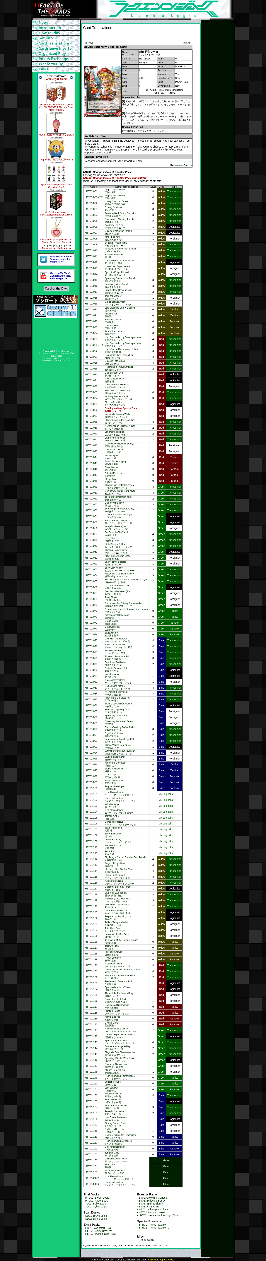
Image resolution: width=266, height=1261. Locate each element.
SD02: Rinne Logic (96, 1218)
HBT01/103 (91, 805)
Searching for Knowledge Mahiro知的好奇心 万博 (121, 740)
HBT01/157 (91, 1124)
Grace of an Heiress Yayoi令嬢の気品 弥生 (117, 587)
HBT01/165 (91, 1172)
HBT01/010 (91, 250)
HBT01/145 (91, 1054)
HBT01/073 (91, 628)
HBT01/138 (91, 1012)
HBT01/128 (91, 953)
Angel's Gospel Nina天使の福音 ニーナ (115, 191)
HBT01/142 (91, 1036)
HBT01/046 (91, 469)
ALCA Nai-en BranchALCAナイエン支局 (115, 1172)
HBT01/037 (91, 415)
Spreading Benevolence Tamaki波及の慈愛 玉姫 (120, 279)
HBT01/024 (91, 333)
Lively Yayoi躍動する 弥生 (112, 539)
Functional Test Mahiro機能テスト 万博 (116, 663)
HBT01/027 (91, 356)
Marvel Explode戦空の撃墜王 (112, 1018)
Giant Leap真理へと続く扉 (112, 776)
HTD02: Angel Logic (96, 1200)
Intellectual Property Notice (161, 1259)
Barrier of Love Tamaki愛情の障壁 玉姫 (116, 894)
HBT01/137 (91, 1006)
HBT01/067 (91, 593)
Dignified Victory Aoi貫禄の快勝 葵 (115, 734)
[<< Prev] (88, 43)
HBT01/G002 (92, 1184)
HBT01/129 (91, 959)
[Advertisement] (126, 35)
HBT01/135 (91, 994)
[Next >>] (187, 43)
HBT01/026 (91, 350)
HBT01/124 (91, 929)
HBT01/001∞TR (93, 197)
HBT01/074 (91, 634)
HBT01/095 (91, 758)
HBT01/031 (91, 380)
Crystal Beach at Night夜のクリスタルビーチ (116, 1160)
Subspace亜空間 (110, 1166)
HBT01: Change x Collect (153, 1209)
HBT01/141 (91, 1030)
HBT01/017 (91, 291)
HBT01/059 (91, 545)
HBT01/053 (91, 510)
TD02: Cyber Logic (96, 1206)
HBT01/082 (91, 681)
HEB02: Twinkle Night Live (100, 1233)
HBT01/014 (91, 274)
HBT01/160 (91, 1142)
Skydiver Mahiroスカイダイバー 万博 (115, 652)
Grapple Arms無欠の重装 (111, 622)
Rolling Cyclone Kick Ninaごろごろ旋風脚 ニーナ (117, 900)
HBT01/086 (91, 705)
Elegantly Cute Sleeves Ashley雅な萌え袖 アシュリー (120, 1053)
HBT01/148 (91, 1071)
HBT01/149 (91, 1077)
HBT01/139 (91, 1018)
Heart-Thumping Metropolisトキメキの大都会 (118, 1142)
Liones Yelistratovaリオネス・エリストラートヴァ (120, 799)
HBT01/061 (91, 557)
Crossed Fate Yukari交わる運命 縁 (115, 362)
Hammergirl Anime (56, 79)
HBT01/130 (91, 965)
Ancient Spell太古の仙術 (111, 457)
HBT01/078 (91, 658)
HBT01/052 (91, 504)
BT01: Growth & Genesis (153, 1197)
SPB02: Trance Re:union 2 (154, 1227)
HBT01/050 (91, 492)
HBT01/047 (91, 474)
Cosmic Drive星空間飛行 (111, 1024)
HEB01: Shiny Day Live (98, 1230)
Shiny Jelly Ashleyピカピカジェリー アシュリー (119, 569)
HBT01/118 (91, 894)
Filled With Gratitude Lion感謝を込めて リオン (117, 392)
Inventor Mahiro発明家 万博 (112, 675)
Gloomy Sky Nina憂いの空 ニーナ (113, 208)
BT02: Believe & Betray (152, 1200)
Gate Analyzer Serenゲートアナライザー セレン (118, 681)
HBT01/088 (91, 717)
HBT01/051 (91, 498)
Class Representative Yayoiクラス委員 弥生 (118, 516)
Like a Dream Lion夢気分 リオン (114, 374)
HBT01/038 (91, 421)
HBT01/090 (91, 729)
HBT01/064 (91, 575)
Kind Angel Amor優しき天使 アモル (114, 238)
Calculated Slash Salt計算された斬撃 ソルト (116, 1000)
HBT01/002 (91, 203)
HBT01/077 (91, 652)
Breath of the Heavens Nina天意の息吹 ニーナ (118, 291)
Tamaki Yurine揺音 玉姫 (112, 817)
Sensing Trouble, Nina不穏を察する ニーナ (116, 244)
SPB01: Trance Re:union (153, 1224)
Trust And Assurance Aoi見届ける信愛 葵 (117, 658)
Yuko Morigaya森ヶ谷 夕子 (112, 805)
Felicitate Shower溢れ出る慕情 (113, 953)
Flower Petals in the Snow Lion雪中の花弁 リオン (120, 421)
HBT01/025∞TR (93, 344)
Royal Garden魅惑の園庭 (111, 468)
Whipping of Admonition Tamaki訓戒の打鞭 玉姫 (120, 250)
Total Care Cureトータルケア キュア (115, 929)
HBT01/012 (91, 262)
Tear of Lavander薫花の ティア (113, 297)
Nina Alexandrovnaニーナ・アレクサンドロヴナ (119, 793)
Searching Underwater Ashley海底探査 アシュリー (119, 510)
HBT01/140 (91, 1024)
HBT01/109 (91, 841)
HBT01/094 (91, 752)
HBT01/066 (91, 587)
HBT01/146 (91, 1059)
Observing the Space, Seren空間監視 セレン (119, 723)
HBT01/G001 (92, 1178)
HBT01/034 (91, 398)
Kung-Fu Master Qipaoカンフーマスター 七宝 (116, 528)
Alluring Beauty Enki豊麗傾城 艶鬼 (115, 1071)
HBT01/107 (91, 829)
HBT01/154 (91, 1107)
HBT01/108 (91, 835)
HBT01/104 (91, 811)
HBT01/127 (91, 947)
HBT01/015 (91, 279)
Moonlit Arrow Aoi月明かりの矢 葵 (113, 1095)
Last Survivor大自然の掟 (111, 1089)
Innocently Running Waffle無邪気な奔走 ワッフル (117, 415)
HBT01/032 (91, 386)
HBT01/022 (91, 321)
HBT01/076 (91, 646)
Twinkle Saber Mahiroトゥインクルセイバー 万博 (118, 646)
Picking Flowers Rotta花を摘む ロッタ (115, 1124)
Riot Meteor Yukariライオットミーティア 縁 (117, 965)
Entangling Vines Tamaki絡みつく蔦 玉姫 (117, 285)
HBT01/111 (91, 853)
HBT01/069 (91, 604)
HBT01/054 (91, 516)
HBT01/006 (91, 226)
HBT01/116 (91, 882)
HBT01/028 (91, 362)
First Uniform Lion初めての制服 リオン (115, 403)
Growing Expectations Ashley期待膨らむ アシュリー (119, 1036)
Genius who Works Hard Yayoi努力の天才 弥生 (120, 492)
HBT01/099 (91, 782)
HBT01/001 (91, 191)
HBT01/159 (91, 1136)
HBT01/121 (91, 912)
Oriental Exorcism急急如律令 (113, 474)
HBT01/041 (91, 439)
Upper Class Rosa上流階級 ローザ (114, 451)
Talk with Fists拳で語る (112, 947)
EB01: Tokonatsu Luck (98, 1227)
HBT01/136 (91, 1000)
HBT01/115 (91, 876)
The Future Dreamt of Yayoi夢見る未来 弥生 (118, 498)
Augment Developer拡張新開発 (114, 788)
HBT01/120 (91, 906)
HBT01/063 (91, 569)
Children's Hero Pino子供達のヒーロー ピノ (116, 1130)
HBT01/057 (91, 534)
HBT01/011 (91, 256)
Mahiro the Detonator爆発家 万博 (115, 764)
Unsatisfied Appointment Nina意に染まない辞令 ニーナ (119, 262)
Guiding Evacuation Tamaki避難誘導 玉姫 (118, 232)
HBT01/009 (91, 244)
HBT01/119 (91, 900)
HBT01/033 (91, 392)
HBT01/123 (91, 924)
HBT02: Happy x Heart (152, 1212)
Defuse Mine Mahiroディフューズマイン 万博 (117, 687)
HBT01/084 (91, 693)
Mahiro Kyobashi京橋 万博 (113, 847)
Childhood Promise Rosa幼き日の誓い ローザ (117, 386)
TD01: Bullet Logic (95, 1203)
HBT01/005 (91, 220)
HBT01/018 (91, 297)
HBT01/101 (91, 794)
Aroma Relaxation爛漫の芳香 (113, 333)
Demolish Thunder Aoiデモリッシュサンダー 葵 (117, 640)
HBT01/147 (91, 1065)
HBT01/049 (91, 486)
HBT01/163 (91, 1160)
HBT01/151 (91, 1089)
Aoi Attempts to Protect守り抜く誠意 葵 (116, 693)
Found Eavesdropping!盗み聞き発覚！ (116, 463)
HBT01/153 (91, 1101)
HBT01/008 (91, 238)
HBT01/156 (91, 1119)
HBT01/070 (91, 610)
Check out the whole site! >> (56, 248)
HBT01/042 (91, 445)
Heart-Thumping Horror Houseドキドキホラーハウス (120, 1077)
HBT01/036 (91, 409)
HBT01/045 (91, 463)
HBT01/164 (91, 1166)
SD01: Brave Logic (96, 1215)
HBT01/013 (91, 268)
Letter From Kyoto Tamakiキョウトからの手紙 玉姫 (117, 912)
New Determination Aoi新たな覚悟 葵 (116, 1118)
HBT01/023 (91, 327)
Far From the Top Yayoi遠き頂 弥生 (116, 533)
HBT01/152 (91, 1095)
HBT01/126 (91, 941)
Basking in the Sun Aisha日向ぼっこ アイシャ (117, 935)
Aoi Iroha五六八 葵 (109, 853)
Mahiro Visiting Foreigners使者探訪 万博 (117, 746)
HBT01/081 (91, 675)
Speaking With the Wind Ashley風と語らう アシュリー (120, 1059)
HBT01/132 (91, 977)
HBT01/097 (91, 770)
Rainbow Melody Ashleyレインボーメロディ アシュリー (120, 1030)
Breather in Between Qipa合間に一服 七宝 (117, 593)
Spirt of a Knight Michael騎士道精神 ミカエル (117, 273)
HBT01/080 (91, 669)
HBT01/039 (91, 427)
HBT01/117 (91, 888)
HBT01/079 (91, 664)
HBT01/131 (91, 971)
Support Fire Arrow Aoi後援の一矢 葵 (116, 1107)
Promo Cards (146, 1239)
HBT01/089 (91, 723)
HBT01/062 (91, 563)
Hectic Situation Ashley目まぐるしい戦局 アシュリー (119, 522)
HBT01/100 (91, 788)
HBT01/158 (91, 1130)
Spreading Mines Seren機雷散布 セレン (116, 717)
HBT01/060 (91, 551)
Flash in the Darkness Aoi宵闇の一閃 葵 (117, 699)
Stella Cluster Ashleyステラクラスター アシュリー (119, 545)
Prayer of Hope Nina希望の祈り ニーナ (115, 864)
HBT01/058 (91, 539)
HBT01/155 (91, 1113)
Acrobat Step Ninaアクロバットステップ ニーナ (119, 882)
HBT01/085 (91, 699)
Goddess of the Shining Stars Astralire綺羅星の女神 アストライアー (123, 604)
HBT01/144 (91, 1048)
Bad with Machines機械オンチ (114, 770)
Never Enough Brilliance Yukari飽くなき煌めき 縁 (120, 427)
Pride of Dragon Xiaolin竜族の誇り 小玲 (116, 923)
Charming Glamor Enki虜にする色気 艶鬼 (116, 1065)
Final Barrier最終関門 (111, 315)
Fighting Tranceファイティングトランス (117, 1012)
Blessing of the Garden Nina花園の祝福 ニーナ (118, 870)
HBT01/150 (91, 1083)
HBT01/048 (91, 480)
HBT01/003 (91, 209)
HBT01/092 (91, 740)
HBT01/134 (91, 989)
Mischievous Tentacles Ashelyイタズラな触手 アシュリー (119, 486)
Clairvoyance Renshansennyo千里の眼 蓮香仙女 (119, 445)
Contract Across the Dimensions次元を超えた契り (120, 1136)
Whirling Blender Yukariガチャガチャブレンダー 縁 (118, 398)
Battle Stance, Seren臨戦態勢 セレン (115, 758)
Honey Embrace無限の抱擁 (113, 959)
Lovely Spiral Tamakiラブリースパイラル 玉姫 (117, 876)
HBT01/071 (91, 616)
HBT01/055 (91, 522)
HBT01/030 (91, 374)
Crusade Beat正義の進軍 (111, 327)
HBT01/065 (91, 581)
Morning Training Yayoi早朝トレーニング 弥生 (116, 551)
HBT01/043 (91, 451)
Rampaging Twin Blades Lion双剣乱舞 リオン (119, 356)
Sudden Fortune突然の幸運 (113, 1083)
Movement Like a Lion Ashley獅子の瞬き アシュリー (119, 575)
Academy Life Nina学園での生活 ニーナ (115, 226)
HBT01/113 (91, 864)
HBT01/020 (91, 309)
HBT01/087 (91, 711)
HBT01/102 (91, 799)
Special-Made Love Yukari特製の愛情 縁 (117, 988)
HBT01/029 (91, 368)
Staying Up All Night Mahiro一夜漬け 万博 (118, 705)
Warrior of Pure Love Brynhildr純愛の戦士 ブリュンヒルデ (119, 752)
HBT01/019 (91, 303)
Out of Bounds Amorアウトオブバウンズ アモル (118, 303)
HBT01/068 (91, 599)
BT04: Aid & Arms (149, 1206)
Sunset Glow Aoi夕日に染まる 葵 (113, 1101)
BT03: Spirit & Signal (151, 1203)
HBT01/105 (91, 817)
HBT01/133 (91, 983)
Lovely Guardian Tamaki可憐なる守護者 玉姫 (117, 203)
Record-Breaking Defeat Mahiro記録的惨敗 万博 (120, 728)
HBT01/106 (91, 823)
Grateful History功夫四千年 (112, 628)
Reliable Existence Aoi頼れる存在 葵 (116, 669)
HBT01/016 (91, 285)
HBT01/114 (91, 870)
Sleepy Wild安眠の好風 (110, 480)
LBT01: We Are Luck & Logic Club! (158, 1215)
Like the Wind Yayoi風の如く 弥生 (114, 504)
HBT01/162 (91, 1154)
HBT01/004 (91, 214)
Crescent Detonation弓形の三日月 (115, 1148)
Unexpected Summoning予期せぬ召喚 (117, 1006)
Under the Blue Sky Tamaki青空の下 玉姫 (118, 888)
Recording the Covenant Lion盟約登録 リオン (119, 368)
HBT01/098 (91, 776)
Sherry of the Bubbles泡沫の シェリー (115, 563)
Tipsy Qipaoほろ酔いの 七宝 (113, 598)
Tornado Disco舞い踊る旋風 (112, 1154)
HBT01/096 (91, 764)
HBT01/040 (91, 433)
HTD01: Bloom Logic (97, 1197)
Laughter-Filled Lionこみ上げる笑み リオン (116, 433)
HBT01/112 (91, 859)
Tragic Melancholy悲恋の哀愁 (114, 782)
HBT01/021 (91, 315)
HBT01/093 (91, 746)
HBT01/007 (91, 232)
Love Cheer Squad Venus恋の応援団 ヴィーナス (117, 268)
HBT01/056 (91, 528)
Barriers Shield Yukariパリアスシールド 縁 (115, 439)
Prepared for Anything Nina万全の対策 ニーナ (118, 917)
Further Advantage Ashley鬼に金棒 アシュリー (117, 1047)
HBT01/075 (91, 640)
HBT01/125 (91, 935)
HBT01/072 (91, 622)
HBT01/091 (91, 734)
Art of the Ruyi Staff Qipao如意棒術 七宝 (117, 557)
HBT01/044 (91, 457)
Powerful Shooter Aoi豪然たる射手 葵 (115, 1112)
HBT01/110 (91, 847)
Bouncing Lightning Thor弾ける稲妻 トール (117, 711)
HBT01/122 (91, 918)
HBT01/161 (91, 1148)
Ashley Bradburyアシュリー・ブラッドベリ (118, 841)
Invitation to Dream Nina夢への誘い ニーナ (117, 906)
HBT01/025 (91, 339)
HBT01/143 (91, 1042)
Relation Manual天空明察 (113, 321)
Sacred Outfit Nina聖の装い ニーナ (114, 256)
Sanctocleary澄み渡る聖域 (111, 634)
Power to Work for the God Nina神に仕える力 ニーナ (120, 214)
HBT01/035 (91, 404)
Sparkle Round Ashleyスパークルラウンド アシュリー (120, 1042)
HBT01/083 (91, 687)
